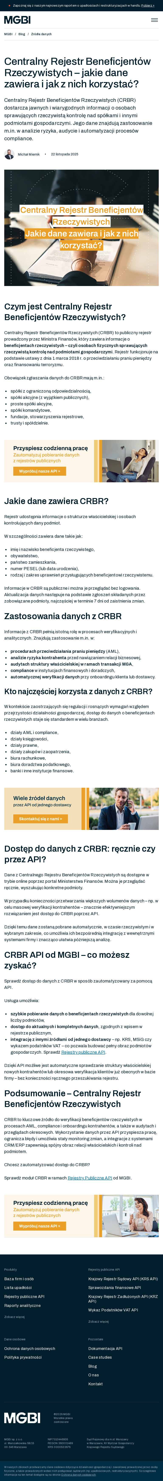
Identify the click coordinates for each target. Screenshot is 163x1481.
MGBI (8, 34)
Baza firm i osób (19, 1279)
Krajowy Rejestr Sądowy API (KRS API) (123, 1279)
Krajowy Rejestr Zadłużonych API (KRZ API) (123, 1299)
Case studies (100, 1357)
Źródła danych (41, 34)
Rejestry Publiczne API (90, 1178)
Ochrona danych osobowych (29, 1349)
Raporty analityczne (22, 1305)
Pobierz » (148, 5)
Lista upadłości (18, 1288)
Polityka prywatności (23, 1357)
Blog (21, 34)
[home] (17, 20)
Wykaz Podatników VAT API (113, 1310)
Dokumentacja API (105, 1349)
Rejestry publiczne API (24, 1297)
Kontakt (95, 1384)
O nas (93, 1375)
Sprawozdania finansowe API (114, 1288)
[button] (154, 20)
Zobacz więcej (14, 1317)
